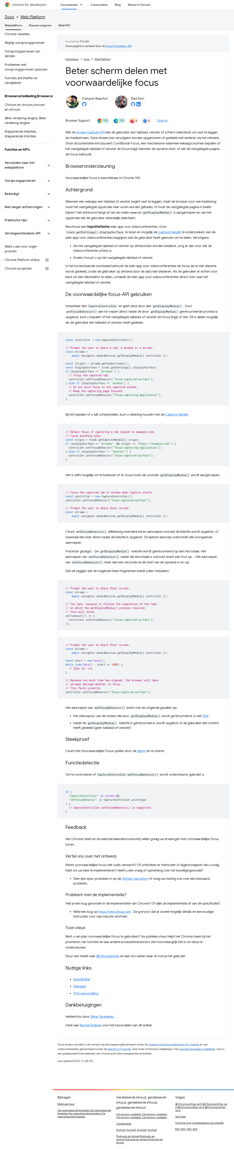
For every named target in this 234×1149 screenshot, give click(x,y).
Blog (118, 4)
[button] (23, 165)
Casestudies (99, 4)
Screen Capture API (90, 132)
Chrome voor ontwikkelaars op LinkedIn (199, 1123)
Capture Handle (169, 232)
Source (162, 121)
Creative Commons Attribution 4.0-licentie (173, 1044)
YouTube (180, 1116)
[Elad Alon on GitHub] (133, 105)
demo (141, 751)
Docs (9, 17)
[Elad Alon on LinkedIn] (138, 105)
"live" (205, 716)
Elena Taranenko (102, 1017)
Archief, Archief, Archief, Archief (136, 1130)
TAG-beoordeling (85, 994)
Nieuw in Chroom (139, 4)
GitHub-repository (135, 879)
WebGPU (64, 25)
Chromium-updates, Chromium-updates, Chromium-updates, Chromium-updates (141, 1115)
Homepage (72, 59)
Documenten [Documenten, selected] (69, 4)
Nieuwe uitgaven (40, 25)
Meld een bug (65, 1104)
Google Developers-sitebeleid (197, 1049)
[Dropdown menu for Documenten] (82, 4)
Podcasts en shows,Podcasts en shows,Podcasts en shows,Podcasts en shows (139, 1139)
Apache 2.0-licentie (119, 1049)
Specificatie (81, 979)
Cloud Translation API (119, 46)
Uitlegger (79, 986)
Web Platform (32, 17)
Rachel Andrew (90, 1025)
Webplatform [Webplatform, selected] (13, 25)
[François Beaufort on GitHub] (84, 105)
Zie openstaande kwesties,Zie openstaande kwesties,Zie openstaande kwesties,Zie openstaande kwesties (84, 1113)
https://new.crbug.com (114, 912)
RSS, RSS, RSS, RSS (186, 1129)
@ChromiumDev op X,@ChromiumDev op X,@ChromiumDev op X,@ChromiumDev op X (201, 1107)
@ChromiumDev (107, 956)
